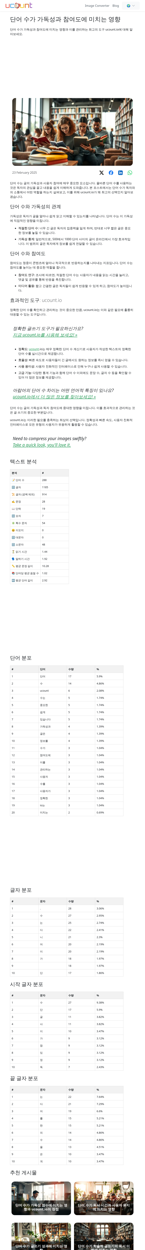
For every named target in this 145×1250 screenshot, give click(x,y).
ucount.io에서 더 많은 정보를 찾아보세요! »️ (54, 397)
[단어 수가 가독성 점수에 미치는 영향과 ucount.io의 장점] (41, 1198)
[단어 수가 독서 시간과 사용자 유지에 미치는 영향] (103, 1198)
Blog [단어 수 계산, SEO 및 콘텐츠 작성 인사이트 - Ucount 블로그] (116, 6)
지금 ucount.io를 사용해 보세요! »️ (45, 335)
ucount (34, 349)
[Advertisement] (72, 67)
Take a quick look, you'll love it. (42, 445)
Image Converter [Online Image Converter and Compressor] (97, 6)
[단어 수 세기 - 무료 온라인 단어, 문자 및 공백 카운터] (19, 5)
